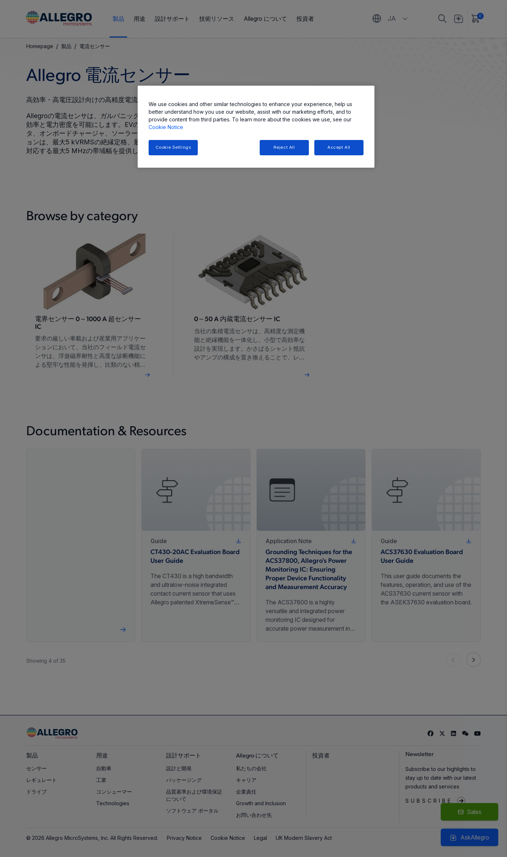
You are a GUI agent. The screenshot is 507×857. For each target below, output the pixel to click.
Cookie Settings (173, 147)
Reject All (284, 147)
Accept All (338, 147)
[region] (256, 127)
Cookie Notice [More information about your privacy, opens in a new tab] (166, 127)
